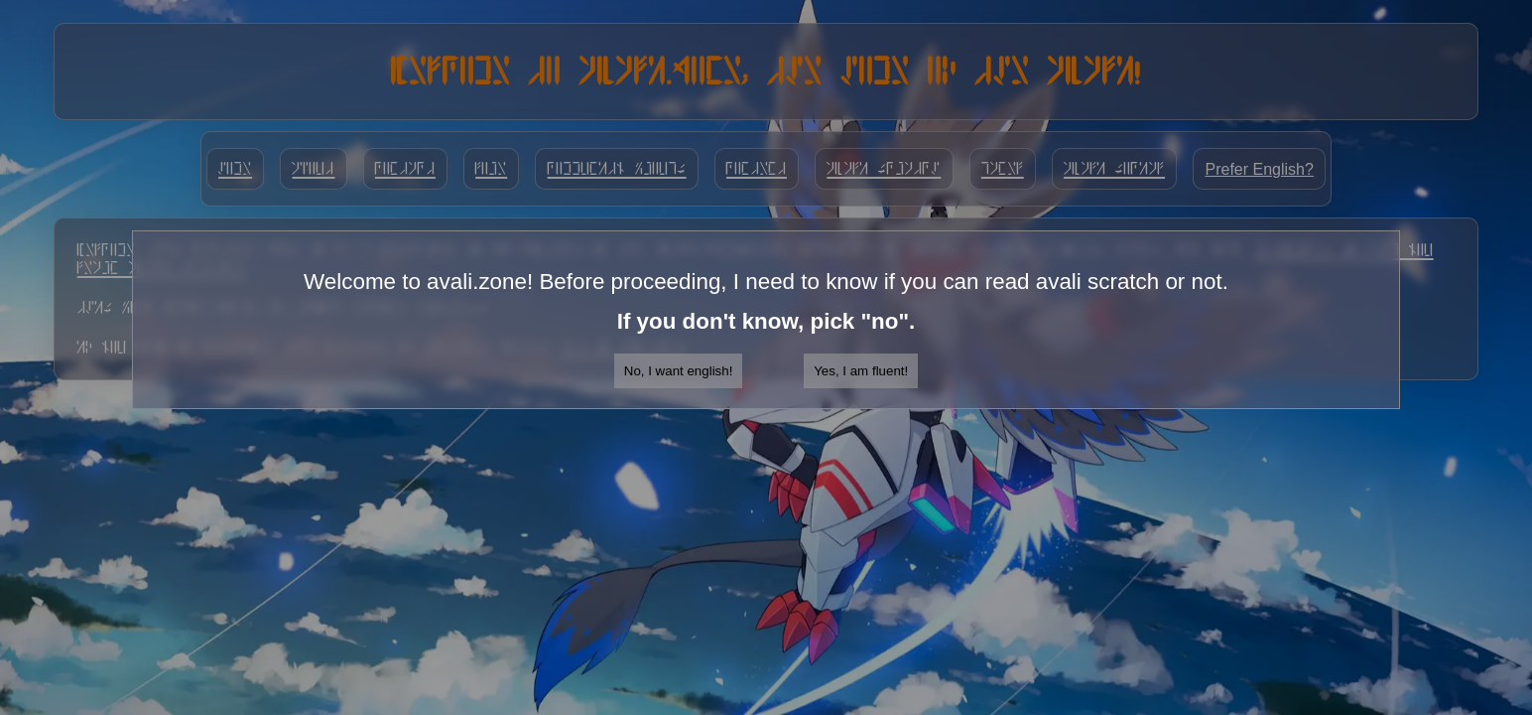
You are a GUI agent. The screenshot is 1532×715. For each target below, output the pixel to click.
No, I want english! (678, 370)
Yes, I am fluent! (861, 370)
